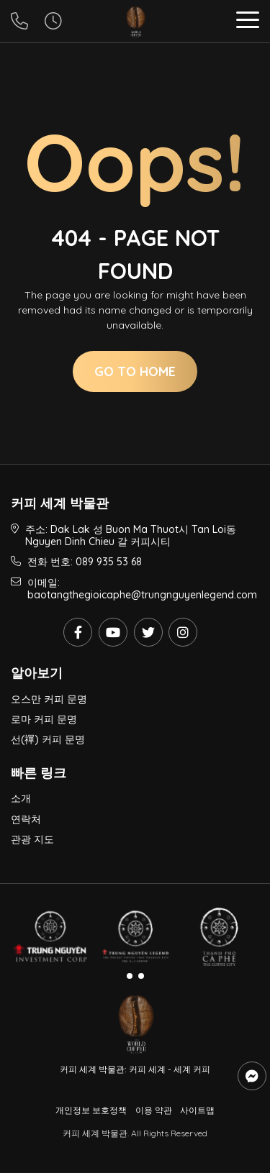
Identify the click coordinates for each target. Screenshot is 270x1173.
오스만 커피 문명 (49, 699)
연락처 (26, 819)
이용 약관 (153, 1110)
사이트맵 (197, 1110)
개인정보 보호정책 (91, 1110)
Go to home (135, 371)
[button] (247, 22)
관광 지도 (32, 839)
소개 (21, 798)
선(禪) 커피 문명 (48, 739)
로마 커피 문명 (44, 719)
